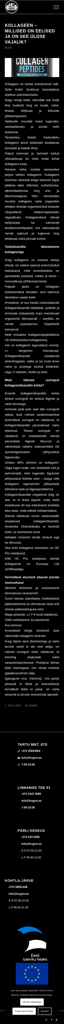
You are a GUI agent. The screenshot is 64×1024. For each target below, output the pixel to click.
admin (33, 705)
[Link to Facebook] (51, 1019)
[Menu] (54, 7)
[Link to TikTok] (56, 1019)
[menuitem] (54, 7)
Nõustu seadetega (32, 1002)
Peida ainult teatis (24, 1011)
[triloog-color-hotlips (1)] (26, 7)
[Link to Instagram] (46, 1019)
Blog (8, 47)
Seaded (44, 1011)
